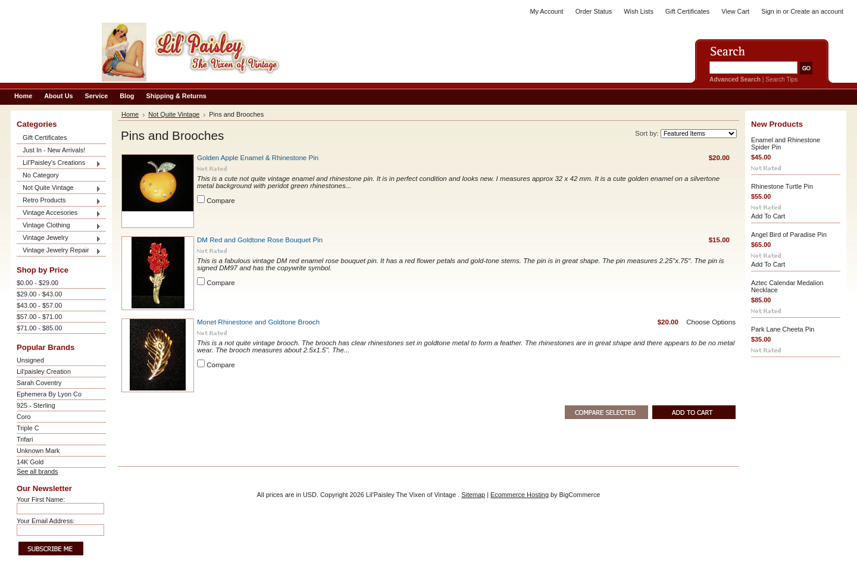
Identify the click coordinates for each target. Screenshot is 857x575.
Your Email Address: (46, 520)
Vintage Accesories (59, 213)
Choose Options (711, 322)
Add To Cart (768, 216)
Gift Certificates (687, 11)
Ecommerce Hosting (519, 494)
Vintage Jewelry (59, 238)
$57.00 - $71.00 (39, 316)
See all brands (37, 471)
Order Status (593, 11)
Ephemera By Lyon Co (49, 394)
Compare (221, 200)
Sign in (771, 11)
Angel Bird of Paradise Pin (789, 234)
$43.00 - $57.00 (39, 305)
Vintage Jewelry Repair (59, 250)
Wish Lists (638, 11)
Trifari (25, 439)
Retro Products (59, 200)
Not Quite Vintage (59, 188)
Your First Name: (41, 499)
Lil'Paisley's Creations (59, 163)
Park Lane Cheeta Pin (782, 329)
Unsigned (30, 360)
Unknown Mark (38, 450)
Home (130, 114)
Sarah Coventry (39, 382)
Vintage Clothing (59, 225)
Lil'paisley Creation (44, 371)
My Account (546, 11)
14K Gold (30, 461)
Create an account (816, 11)
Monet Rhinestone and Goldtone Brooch (258, 322)
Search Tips (781, 79)
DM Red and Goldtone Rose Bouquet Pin (260, 239)
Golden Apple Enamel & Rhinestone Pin (257, 157)
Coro (24, 416)
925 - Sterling (36, 405)
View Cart (735, 11)
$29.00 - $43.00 (39, 294)
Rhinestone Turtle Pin (782, 186)
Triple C (28, 428)
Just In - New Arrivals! (54, 150)
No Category (41, 175)
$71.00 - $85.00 (39, 328)
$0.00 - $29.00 (37, 282)
